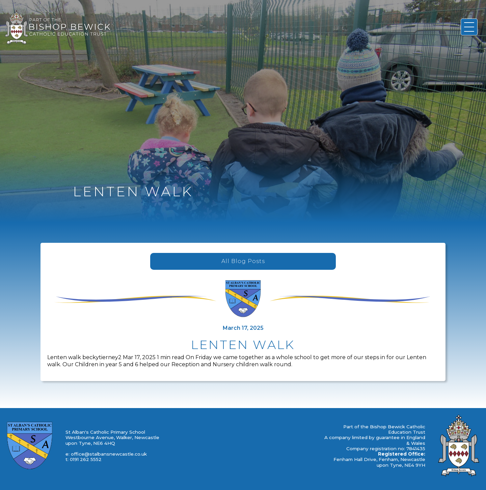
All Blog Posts (243, 261)
